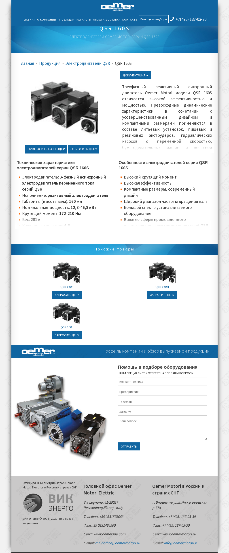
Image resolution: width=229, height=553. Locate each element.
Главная (29, 19)
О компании (46, 19)
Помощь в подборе (153, 19)
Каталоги (83, 19)
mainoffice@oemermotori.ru (117, 542)
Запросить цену (83, 149)
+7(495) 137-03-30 (188, 19)
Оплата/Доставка (107, 19)
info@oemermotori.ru (181, 542)
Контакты (130, 19)
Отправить (129, 446)
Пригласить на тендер (46, 149)
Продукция (66, 19)
